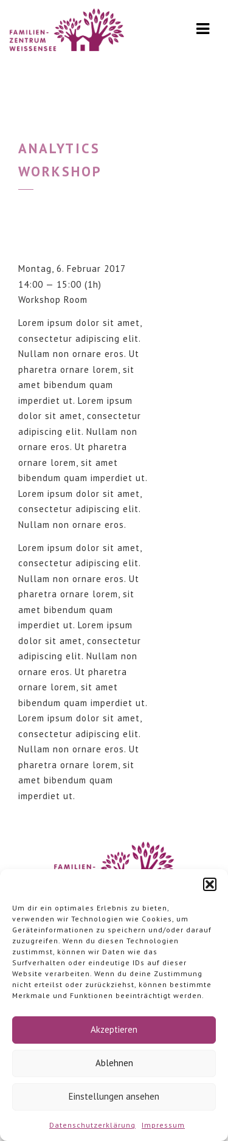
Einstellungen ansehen (114, 1096)
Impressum (163, 1124)
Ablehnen (114, 1063)
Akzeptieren (114, 1029)
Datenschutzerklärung (92, 1124)
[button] (210, 884)
